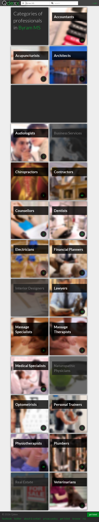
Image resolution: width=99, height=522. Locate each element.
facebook (7, 518)
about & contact (32, 518)
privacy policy (50, 518)
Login (95, 3)
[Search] (64, 3)
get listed (65, 518)
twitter (17, 518)
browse (76, 518)
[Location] (35, 3)
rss (84, 518)
